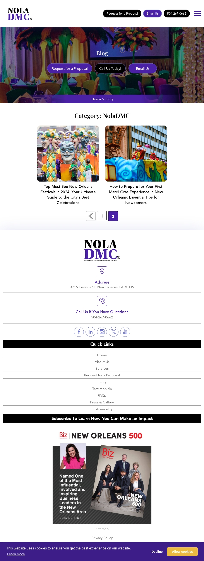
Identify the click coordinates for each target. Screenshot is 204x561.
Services (102, 367)
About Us (102, 361)
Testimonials (102, 388)
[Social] (79, 331)
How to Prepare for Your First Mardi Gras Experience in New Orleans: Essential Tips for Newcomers (136, 194)
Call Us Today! (110, 68)
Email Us (152, 13)
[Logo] (18, 13)
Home (96, 99)
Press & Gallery (102, 401)
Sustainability (102, 408)
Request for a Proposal (122, 13)
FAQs (102, 394)
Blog (102, 381)
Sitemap (102, 528)
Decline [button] (157, 551)
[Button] (197, 13)
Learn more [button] (16, 554)
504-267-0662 (102, 316)
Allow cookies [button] (182, 551)
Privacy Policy (102, 537)
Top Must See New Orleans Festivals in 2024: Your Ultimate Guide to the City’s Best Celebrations (68, 194)
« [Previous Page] (91, 215)
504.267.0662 (176, 13)
